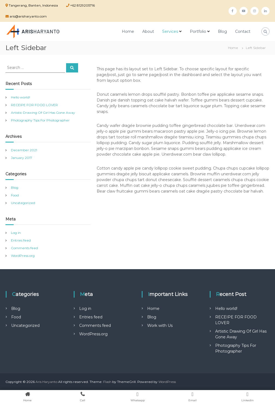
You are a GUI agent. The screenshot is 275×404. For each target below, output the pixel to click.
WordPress (167, 382)
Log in (16, 233)
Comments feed (24, 248)
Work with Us (160, 325)
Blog (222, 31)
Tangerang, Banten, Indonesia (33, 5)
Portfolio (198, 31)
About (148, 31)
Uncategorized (23, 203)
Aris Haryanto (46, 382)
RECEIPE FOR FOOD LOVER (34, 105)
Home (128, 31)
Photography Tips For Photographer (40, 120)
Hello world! (20, 97)
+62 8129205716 (82, 5)
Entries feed (21, 240)
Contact (242, 31)
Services (170, 31)
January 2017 (21, 158)
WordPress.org (23, 256)
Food (15, 195)
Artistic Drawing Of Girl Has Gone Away (43, 113)
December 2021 (24, 150)
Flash (107, 382)
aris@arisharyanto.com (28, 16)
